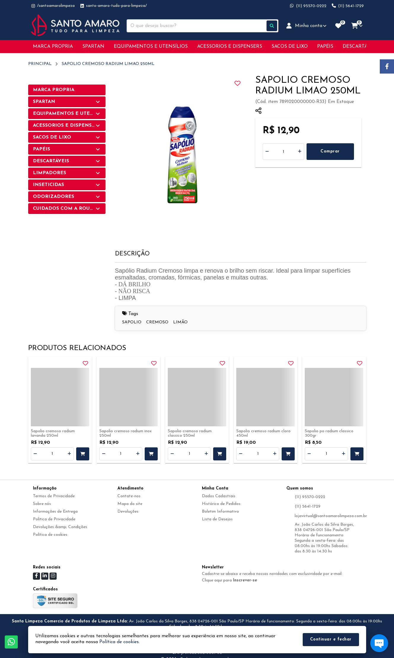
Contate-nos (129, 496)
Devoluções (127, 511)
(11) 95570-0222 (310, 497)
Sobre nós (42, 504)
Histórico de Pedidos (221, 504)
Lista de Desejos (217, 519)
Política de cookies (50, 535)
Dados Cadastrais (218, 496)
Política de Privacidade (54, 519)
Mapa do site (129, 504)
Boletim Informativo (220, 511)
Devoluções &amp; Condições (60, 527)
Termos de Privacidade (54, 496)
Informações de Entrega (55, 511)
